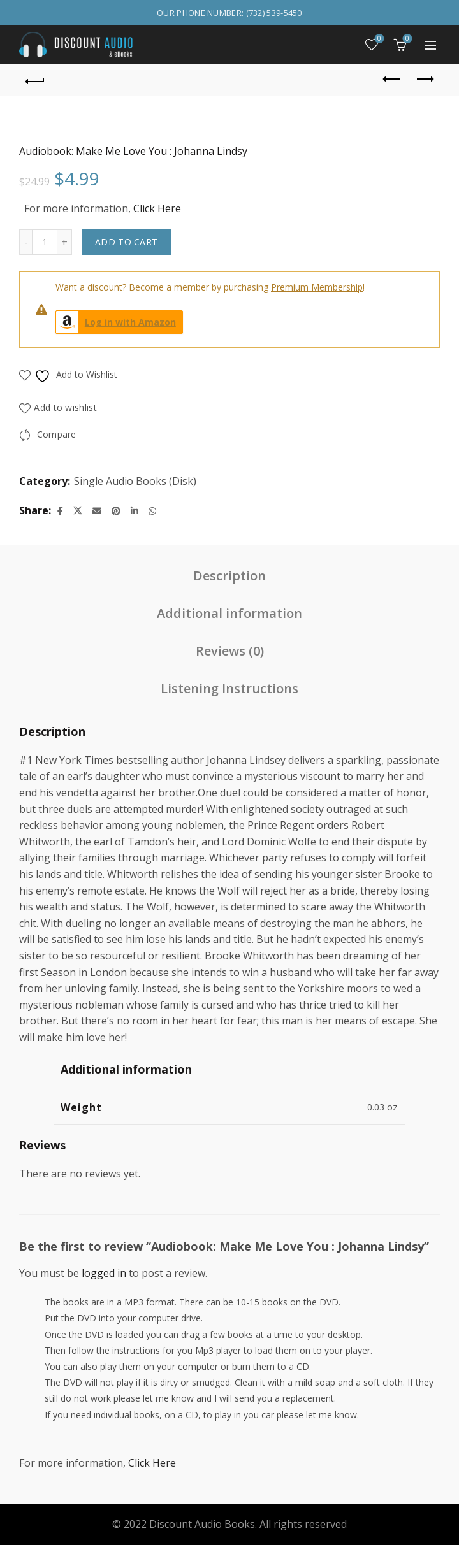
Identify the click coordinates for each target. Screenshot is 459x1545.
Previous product (392, 79)
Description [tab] (229, 575)
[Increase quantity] (64, 242)
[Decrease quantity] (25, 242)
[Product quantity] (44, 242)
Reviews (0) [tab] (230, 650)
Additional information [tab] (229, 613)
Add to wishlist (65, 407)
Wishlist (378, 39)
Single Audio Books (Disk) (135, 481)
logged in (104, 1273)
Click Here (157, 208)
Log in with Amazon (116, 322)
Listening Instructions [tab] (229, 688)
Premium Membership (317, 287)
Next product (424, 79)
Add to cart (126, 242)
